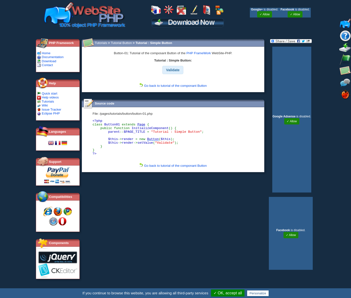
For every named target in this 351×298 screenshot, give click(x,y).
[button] (173, 70)
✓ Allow (265, 14)
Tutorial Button (121, 43)
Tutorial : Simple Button (154, 43)
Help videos (48, 97)
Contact (45, 65)
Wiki (42, 105)
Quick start (47, 93)
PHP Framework (61, 43)
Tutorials (45, 101)
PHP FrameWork (198, 53)
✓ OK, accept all (228, 293)
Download (46, 61)
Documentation (50, 57)
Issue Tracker (49, 109)
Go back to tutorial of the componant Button (173, 86)
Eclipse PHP (48, 113)
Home (43, 53)
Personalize (258, 293)
